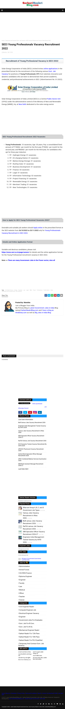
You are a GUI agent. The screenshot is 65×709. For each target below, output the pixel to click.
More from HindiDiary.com (24, 659)
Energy (15, 290)
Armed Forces (24, 570)
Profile (55, 693)
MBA (31, 290)
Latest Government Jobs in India (42, 308)
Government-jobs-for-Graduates (30, 620)
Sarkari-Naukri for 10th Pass (29, 637)
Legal (27, 290)
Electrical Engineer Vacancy (29, 613)
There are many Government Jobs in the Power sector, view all (31, 260)
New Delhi (22, 104)
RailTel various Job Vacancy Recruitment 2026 (32, 441)
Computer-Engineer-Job (27, 610)
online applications (51, 69)
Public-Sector (47, 290)
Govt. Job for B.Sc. (26, 627)
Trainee (21, 600)
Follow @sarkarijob (37, 403)
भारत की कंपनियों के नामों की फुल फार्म (24, 655)
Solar (52, 290)
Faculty (21, 583)
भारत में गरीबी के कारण (37, 655)
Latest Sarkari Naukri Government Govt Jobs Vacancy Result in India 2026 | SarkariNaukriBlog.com (33, 706)
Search (39, 693)
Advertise (50, 693)
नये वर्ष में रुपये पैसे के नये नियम (24, 652)
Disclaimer (14, 693)
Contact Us (45, 693)
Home (3, 40)
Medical (22, 590)
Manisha (5, 52)
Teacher (22, 597)
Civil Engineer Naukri (26, 607)
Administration (24, 566)
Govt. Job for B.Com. (26, 623)
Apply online (37, 228)
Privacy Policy (21, 693)
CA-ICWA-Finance (9, 290)
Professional (39, 290)
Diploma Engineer (25, 576)
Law (24, 290)
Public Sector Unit (54, 99)
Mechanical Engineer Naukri (29, 630)
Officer (21, 593)
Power (34, 290)
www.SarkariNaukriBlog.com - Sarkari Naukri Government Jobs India (27, 698)
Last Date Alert (25, 560)
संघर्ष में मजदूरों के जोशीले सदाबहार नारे (38, 652)
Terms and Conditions (31, 693)
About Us (7, 693)
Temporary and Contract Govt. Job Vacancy (15, 40)
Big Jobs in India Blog (43, 313)
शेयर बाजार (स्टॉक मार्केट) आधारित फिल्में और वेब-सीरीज (40, 658)
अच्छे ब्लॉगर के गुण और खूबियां (24, 657)
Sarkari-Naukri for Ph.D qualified (30, 640)
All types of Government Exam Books (31, 558)
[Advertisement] (32, 25)
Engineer (20, 290)
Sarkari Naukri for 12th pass (29, 633)
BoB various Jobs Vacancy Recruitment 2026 (31, 422)
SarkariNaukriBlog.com (29, 310)
